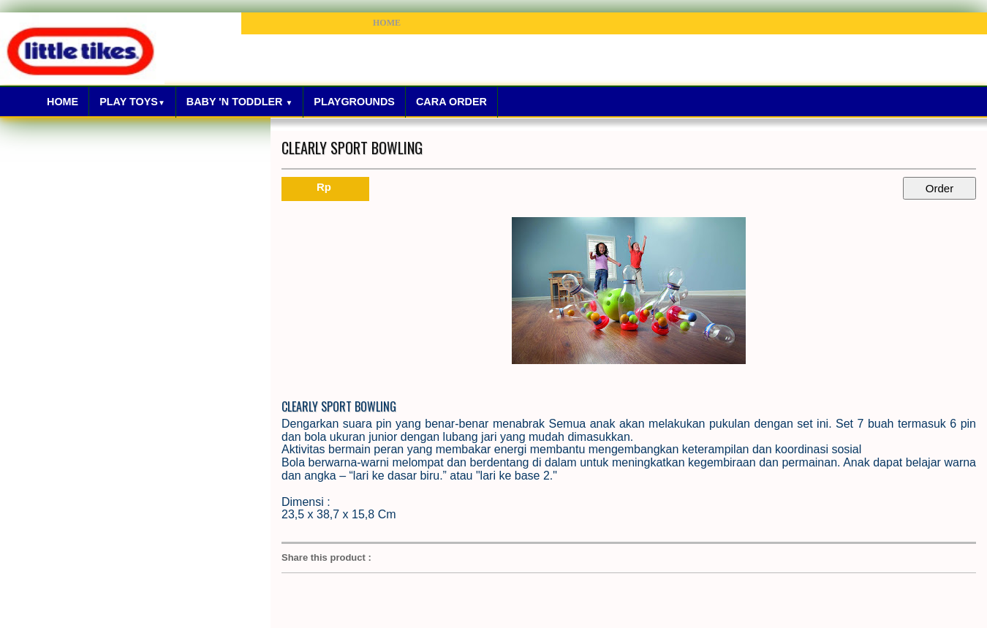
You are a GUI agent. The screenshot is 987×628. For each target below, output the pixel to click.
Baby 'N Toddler (239, 101)
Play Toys (132, 101)
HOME (387, 23)
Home (62, 101)
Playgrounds (354, 101)
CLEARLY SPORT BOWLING (352, 148)
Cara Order (451, 101)
